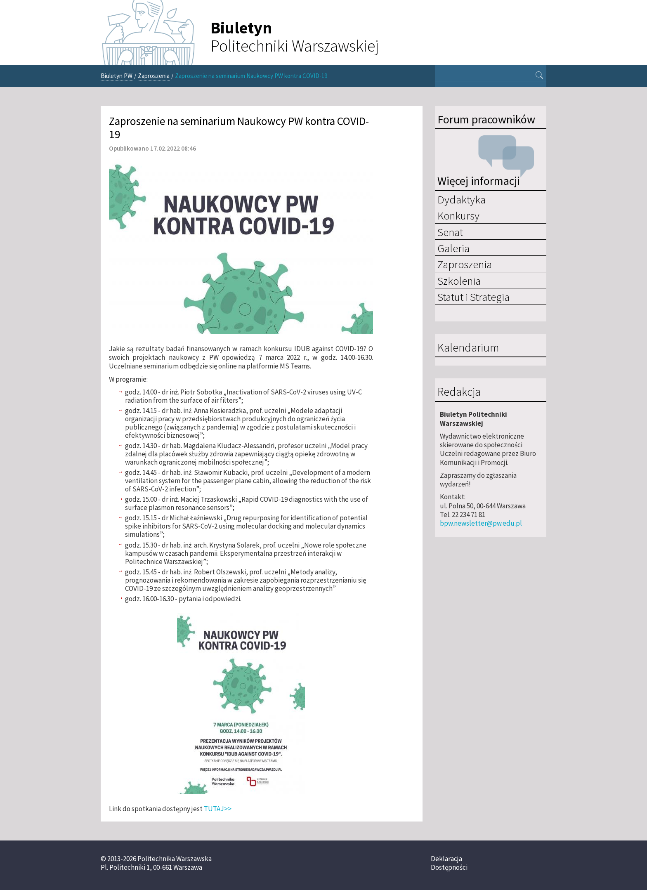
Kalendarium (468, 348)
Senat (450, 231)
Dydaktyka (461, 199)
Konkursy (458, 215)
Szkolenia (459, 280)
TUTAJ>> (217, 808)
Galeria (453, 248)
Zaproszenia (154, 76)
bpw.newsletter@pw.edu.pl (481, 523)
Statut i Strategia (473, 296)
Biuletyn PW (116, 76)
